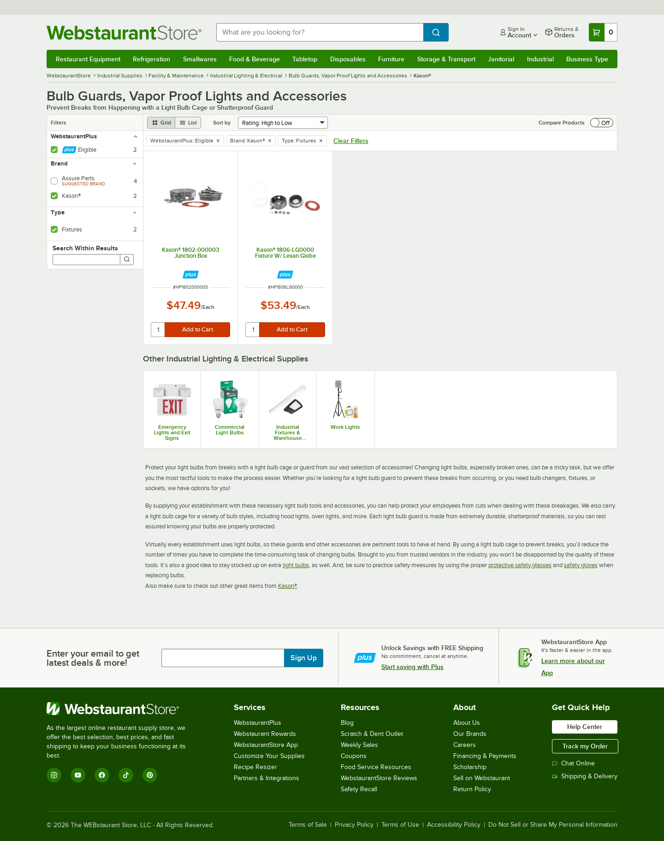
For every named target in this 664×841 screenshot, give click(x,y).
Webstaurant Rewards (265, 733)
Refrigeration (151, 59)
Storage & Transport (446, 59)
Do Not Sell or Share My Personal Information (552, 825)
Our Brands (469, 733)
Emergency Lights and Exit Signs (172, 432)
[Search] (127, 259)
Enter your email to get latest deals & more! (93, 658)
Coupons (354, 755)
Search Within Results (85, 248)
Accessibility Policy (453, 825)
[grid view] (161, 123)
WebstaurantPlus (257, 722)
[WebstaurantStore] (122, 708)
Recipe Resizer (255, 767)
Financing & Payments (484, 755)
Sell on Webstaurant (481, 778)
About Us (466, 722)
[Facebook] (102, 775)
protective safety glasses (519, 565)
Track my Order (585, 746)
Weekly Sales (359, 744)
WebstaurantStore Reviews (379, 778)
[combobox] (319, 32)
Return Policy (472, 789)
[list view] (188, 123)
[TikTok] (126, 775)
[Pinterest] (149, 775)
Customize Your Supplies (269, 755)
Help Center (584, 726)
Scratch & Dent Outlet (372, 733)
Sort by (222, 122)
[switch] (601, 122)
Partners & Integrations (266, 778)
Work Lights (345, 427)
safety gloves (581, 565)
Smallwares (200, 59)
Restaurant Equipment (88, 59)
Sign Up (303, 658)
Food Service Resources (376, 767)
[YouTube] (78, 775)
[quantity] (158, 329)
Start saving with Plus (412, 666)
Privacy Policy (354, 825)
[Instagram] (54, 775)
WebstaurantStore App (266, 744)
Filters (58, 122)
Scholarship (469, 767)
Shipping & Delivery (584, 776)
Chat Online (573, 763)
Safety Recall (359, 789)
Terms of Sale (308, 825)
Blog (347, 722)
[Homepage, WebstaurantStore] (124, 32)
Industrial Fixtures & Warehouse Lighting (287, 432)
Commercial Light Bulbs (229, 429)
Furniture (391, 59)
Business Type (587, 59)
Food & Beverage (254, 59)
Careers (464, 744)
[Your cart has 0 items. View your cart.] (603, 32)
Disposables (348, 59)
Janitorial (501, 59)
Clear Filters (350, 140)
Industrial (540, 59)
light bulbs (296, 565)
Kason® (287, 585)
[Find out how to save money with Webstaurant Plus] (191, 274)
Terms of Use (400, 825)
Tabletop (304, 59)
